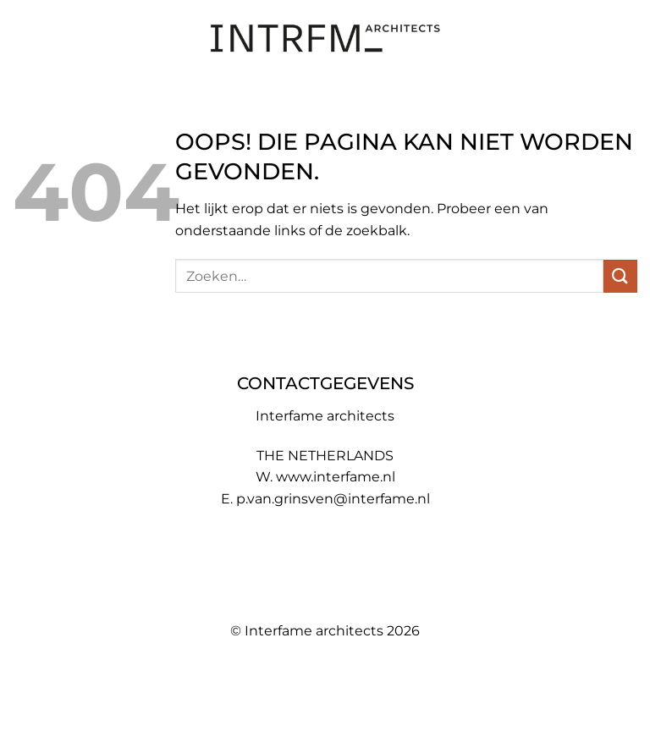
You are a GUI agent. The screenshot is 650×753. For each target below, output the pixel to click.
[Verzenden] (620, 276)
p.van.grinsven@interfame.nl (333, 499)
